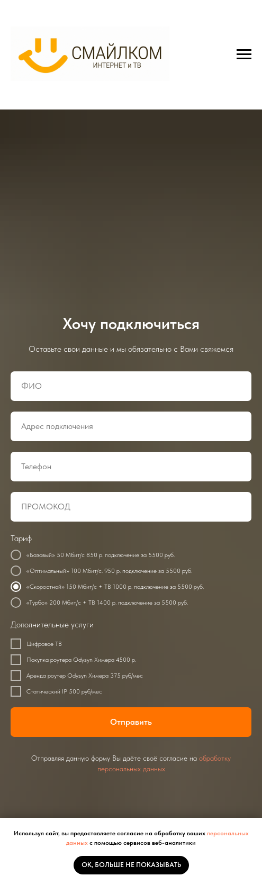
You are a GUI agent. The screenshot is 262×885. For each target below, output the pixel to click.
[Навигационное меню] (244, 54)
